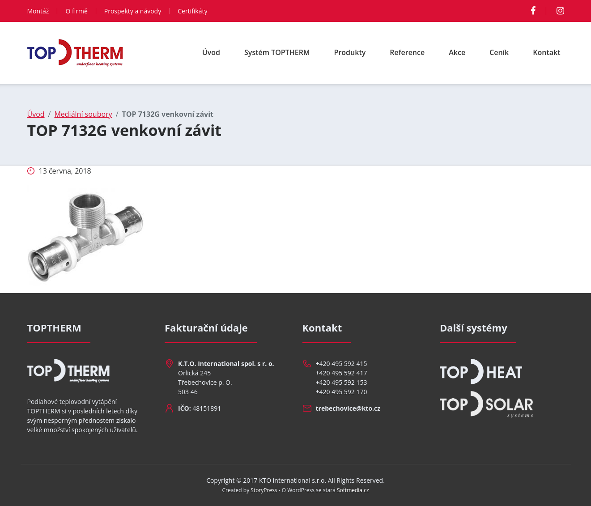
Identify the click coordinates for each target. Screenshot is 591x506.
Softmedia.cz (353, 490)
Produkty (350, 52)
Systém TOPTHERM (277, 52)
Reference (407, 52)
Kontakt (546, 52)
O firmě (76, 11)
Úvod (211, 52)
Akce (457, 52)
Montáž (38, 11)
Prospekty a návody (132, 11)
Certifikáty (192, 11)
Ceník (499, 52)
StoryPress (264, 490)
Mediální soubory (83, 114)
